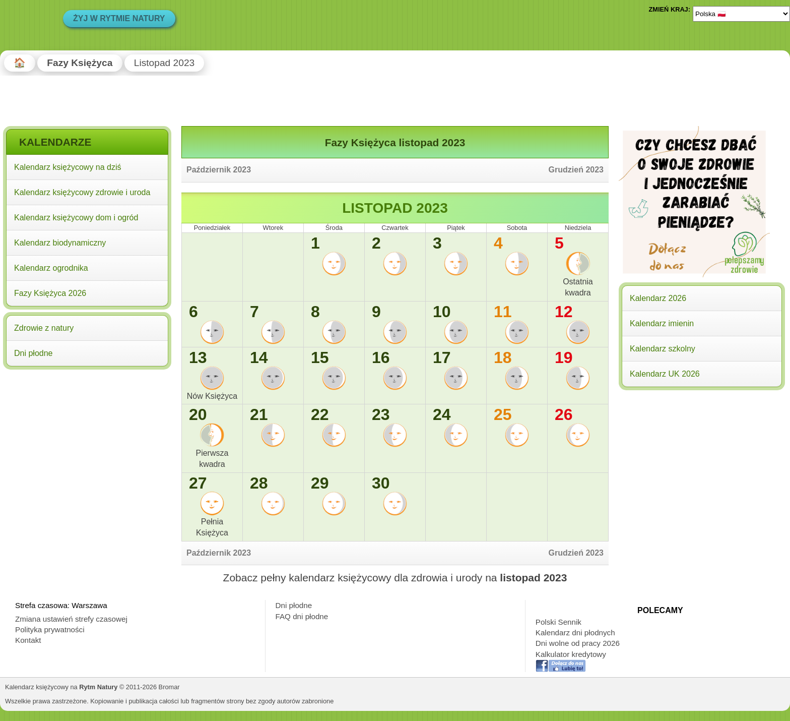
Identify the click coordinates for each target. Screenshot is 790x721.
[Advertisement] (87, 438)
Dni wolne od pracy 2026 (578, 643)
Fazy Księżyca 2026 (50, 293)
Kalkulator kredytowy (571, 654)
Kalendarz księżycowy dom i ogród (76, 217)
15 (320, 357)
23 (381, 414)
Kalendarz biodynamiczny (60, 242)
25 (503, 414)
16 (381, 357)
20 (198, 414)
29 (320, 483)
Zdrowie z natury (44, 328)
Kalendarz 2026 (658, 298)
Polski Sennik (558, 622)
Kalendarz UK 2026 (665, 374)
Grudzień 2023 (576, 169)
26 (564, 414)
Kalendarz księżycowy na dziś (67, 167)
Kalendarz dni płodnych (575, 632)
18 (503, 357)
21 (259, 414)
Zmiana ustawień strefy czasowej (71, 619)
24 (442, 414)
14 (259, 357)
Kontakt (28, 640)
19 (564, 357)
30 (381, 483)
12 (564, 312)
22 (320, 414)
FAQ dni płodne (302, 616)
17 (442, 357)
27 (198, 483)
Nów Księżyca (212, 396)
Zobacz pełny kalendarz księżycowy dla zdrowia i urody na (395, 577)
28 (259, 483)
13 (198, 357)
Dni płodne (33, 353)
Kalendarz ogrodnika (51, 268)
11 (503, 312)
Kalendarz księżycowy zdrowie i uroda (82, 192)
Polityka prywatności (50, 629)
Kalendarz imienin (662, 323)
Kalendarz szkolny (662, 348)
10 (442, 312)
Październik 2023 (218, 169)
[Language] (741, 13)
